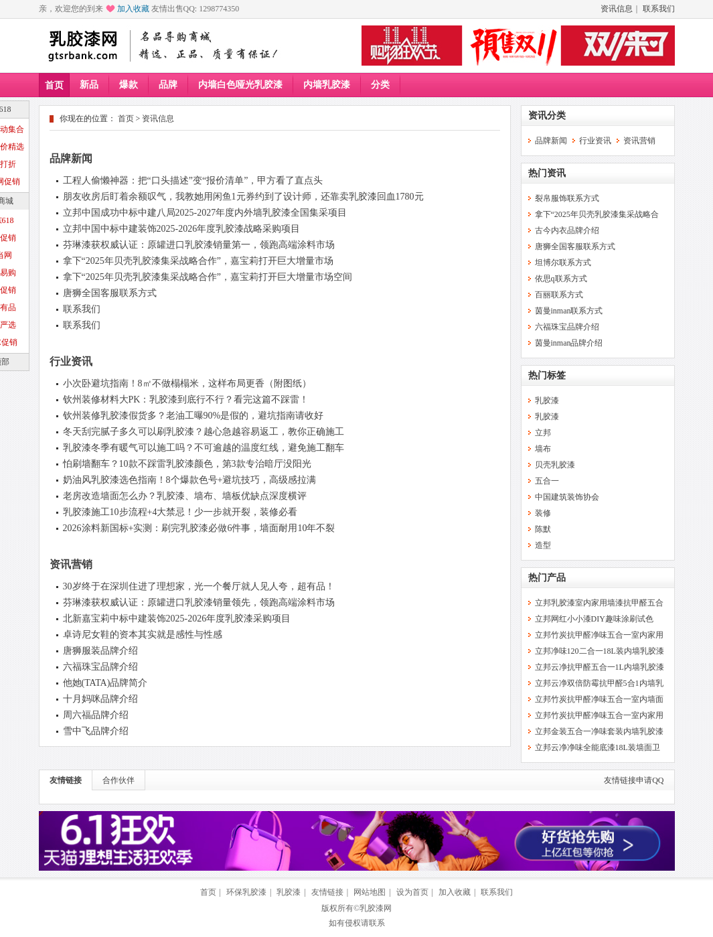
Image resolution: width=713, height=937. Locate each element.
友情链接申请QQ (633, 780)
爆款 (128, 85)
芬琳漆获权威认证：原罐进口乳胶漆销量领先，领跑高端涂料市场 (199, 602)
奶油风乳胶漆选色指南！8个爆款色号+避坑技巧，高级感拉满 (190, 480)
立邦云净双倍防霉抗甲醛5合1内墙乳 (599, 683)
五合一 (547, 481)
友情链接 (66, 780)
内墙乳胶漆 (326, 85)
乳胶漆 (547, 400)
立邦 (543, 432)
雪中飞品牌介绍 (96, 731)
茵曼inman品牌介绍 (569, 343)
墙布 (543, 448)
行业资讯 (71, 361)
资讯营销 (71, 564)
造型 (543, 545)
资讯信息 (617, 8)
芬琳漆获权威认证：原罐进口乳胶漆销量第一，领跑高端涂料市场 (199, 245)
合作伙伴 (118, 780)
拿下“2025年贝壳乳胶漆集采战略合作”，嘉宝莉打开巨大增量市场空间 (207, 277)
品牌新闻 (71, 158)
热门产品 (547, 578)
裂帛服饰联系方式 (567, 198)
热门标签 (547, 375)
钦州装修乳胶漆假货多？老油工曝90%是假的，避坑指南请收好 (193, 416)
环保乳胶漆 (246, 892)
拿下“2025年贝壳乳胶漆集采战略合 (597, 214)
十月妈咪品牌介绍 (100, 699)
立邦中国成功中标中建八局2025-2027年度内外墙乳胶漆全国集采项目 (205, 213)
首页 (54, 85)
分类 (380, 85)
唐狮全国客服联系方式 (110, 293)
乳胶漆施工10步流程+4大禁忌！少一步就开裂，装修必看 (180, 512)
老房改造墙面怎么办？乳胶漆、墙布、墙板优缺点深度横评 (185, 496)
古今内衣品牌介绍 (567, 230)
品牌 (168, 85)
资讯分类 (547, 116)
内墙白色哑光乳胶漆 (240, 85)
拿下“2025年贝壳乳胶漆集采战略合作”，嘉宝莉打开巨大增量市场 (198, 261)
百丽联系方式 (559, 294)
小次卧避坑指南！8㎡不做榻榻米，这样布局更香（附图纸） (187, 383)
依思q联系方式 (561, 278)
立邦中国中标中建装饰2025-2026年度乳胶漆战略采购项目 (182, 229)
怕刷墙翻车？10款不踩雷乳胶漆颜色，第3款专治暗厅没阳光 (187, 464)
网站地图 (369, 892)
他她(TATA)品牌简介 (105, 683)
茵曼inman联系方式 (569, 310)
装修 (543, 513)
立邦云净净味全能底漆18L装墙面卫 (597, 747)
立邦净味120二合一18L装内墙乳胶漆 (599, 651)
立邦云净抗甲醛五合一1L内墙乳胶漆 (599, 667)
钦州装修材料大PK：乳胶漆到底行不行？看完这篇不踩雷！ (186, 399)
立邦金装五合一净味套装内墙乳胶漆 (599, 731)
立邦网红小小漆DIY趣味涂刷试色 (594, 619)
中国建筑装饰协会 (567, 497)
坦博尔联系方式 (563, 262)
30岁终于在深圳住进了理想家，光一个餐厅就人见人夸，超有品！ (199, 586)
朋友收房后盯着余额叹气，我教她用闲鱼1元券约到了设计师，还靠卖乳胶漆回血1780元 (243, 197)
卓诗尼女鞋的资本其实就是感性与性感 (142, 635)
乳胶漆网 (376, 908)
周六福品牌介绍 (96, 715)
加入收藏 (133, 8)
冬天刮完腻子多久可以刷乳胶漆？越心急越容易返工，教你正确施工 (203, 432)
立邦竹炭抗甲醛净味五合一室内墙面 (599, 699)
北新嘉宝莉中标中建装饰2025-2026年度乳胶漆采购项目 (177, 619)
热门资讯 (547, 173)
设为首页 (412, 892)
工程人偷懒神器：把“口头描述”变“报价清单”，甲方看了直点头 (193, 180)
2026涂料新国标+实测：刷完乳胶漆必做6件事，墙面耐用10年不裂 (199, 528)
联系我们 (659, 8)
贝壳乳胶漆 (555, 465)
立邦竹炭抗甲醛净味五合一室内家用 (599, 635)
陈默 (543, 529)
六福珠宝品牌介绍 (100, 667)
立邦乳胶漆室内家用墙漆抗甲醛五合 (599, 602)
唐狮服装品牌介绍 (100, 651)
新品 (89, 85)
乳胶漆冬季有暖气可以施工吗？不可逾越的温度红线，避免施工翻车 (203, 448)
